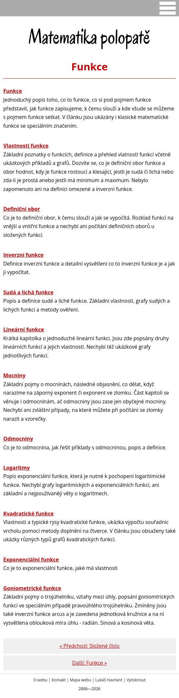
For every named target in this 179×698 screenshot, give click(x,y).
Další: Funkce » (89, 662)
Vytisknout (136, 680)
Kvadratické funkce (28, 513)
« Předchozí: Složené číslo (89, 645)
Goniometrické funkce (32, 588)
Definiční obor (21, 208)
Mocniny (14, 375)
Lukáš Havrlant (108, 680)
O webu (40, 680)
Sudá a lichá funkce (28, 292)
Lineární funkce (23, 329)
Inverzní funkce (23, 254)
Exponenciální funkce (31, 559)
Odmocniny (18, 438)
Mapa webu (80, 680)
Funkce (12, 91)
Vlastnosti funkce (25, 145)
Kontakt (58, 680)
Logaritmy (16, 467)
